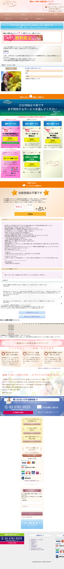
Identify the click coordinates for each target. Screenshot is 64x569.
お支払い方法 (8, 18)
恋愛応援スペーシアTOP (37, 539)
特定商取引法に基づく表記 (37, 549)
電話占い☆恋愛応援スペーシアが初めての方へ (49, 368)
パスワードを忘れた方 (26, 517)
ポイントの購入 (24, 18)
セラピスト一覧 (40, 14)
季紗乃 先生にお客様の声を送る (32, 316)
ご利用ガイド (24, 14)
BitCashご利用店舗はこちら (32, 480)
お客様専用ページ (40, 18)
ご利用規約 (33, 546)
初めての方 (8, 14)
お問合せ (56, 14)
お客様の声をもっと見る (32, 312)
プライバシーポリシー (36, 548)
